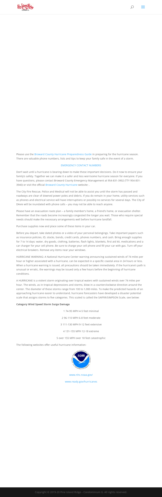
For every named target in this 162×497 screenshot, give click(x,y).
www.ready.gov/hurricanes (81, 381)
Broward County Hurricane (61, 184)
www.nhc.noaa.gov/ (81, 374)
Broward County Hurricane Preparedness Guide (63, 154)
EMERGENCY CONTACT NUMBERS (81, 165)
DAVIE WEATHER (81, 411)
